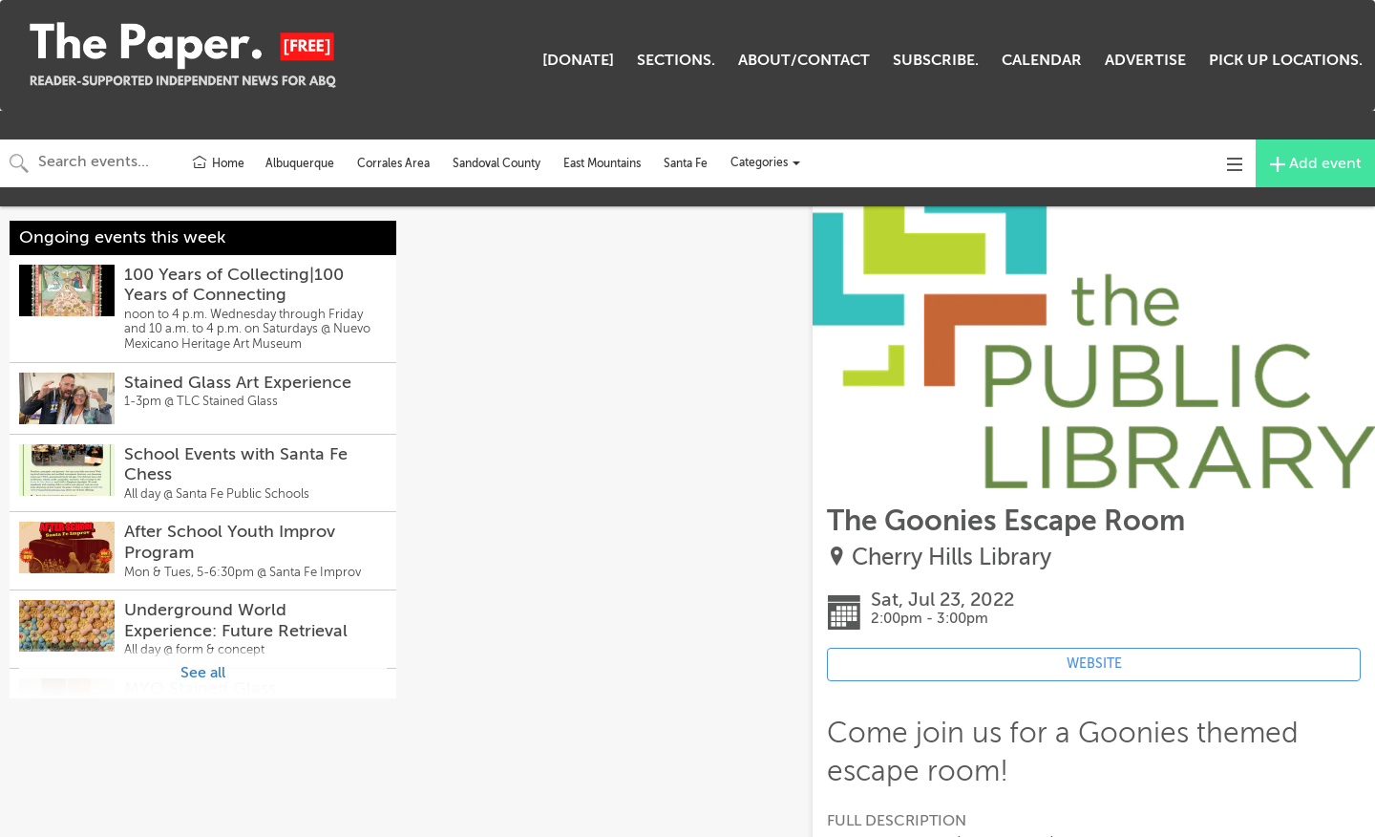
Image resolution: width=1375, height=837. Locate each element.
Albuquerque (299, 163)
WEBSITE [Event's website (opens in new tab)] (1094, 663)
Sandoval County (496, 163)
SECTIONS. (676, 60)
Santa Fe (686, 163)
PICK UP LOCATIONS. (1286, 60)
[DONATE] (578, 60)
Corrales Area (393, 163)
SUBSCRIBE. (936, 60)
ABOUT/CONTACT (804, 60)
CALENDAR (1042, 60)
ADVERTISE (1145, 60)
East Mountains (602, 163)
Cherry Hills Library (951, 557)
